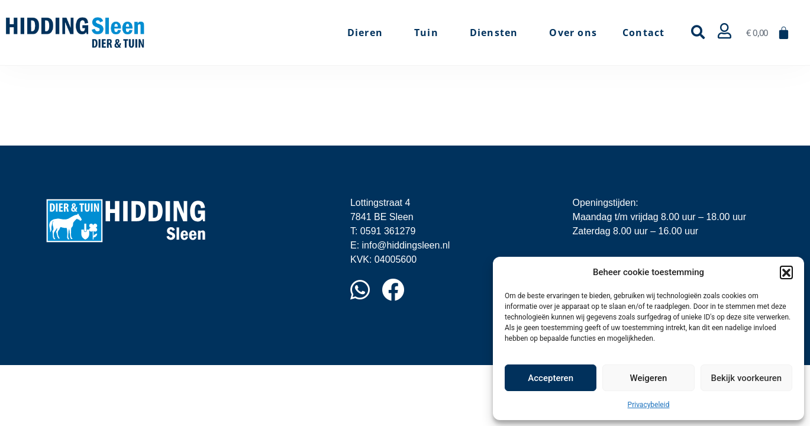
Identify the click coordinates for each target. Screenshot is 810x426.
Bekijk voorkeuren (746, 378)
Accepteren (550, 378)
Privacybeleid (649, 405)
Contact (643, 32)
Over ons (573, 32)
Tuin (429, 32)
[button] (786, 272)
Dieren (368, 32)
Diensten (497, 32)
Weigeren (648, 378)
